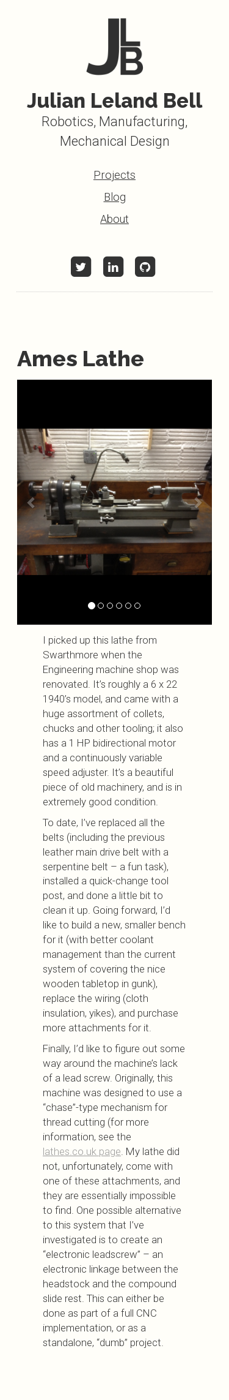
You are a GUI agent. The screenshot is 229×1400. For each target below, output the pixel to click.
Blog (115, 196)
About (114, 219)
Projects (114, 174)
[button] (31, 502)
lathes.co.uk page (82, 1151)
